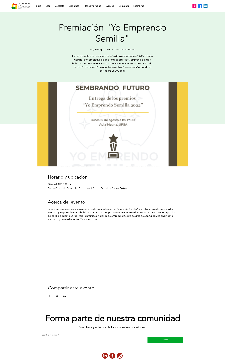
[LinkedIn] (206, 6)
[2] (112, 356)
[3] (105, 356)
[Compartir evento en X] (56, 296)
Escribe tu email (49, 335)
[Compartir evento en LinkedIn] (64, 296)
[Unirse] (165, 340)
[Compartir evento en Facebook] (49, 296)
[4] (120, 356)
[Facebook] (200, 6)
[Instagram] (194, 6)
